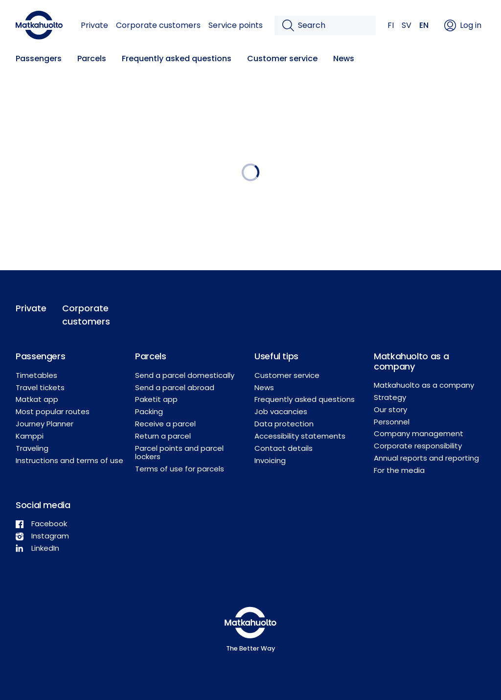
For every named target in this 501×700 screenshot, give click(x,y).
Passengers (39, 58)
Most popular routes (53, 411)
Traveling (32, 448)
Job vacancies (280, 411)
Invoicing (270, 460)
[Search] (333, 25)
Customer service (282, 58)
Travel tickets (40, 387)
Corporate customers (158, 25)
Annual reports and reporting (426, 458)
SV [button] (406, 25)
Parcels (91, 58)
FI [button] (390, 25)
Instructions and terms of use (69, 460)
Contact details (283, 448)
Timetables (36, 375)
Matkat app (37, 399)
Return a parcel (163, 436)
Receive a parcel (165, 424)
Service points (235, 25)
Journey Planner (44, 424)
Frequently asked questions (176, 58)
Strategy (390, 397)
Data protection (284, 424)
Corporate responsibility (418, 446)
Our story (390, 409)
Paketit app (156, 399)
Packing (149, 411)
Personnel (392, 422)
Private (94, 25)
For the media (399, 470)
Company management (418, 433)
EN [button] (424, 25)
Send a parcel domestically (184, 375)
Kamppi (30, 436)
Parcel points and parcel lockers (179, 452)
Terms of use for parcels (179, 469)
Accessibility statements (299, 436)
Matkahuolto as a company (424, 385)
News (343, 58)
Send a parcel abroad (174, 387)
